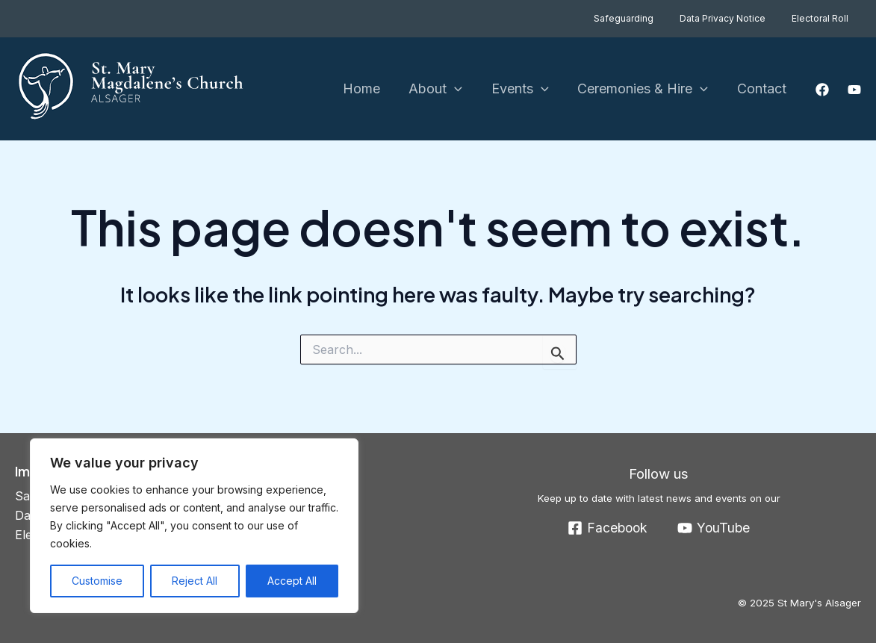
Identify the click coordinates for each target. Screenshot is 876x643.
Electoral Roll (823, 18)
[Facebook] (822, 89)
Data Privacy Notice (734, 18)
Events (524, 89)
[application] (462, 89)
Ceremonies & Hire (645, 89)
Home (370, 88)
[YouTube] (854, 89)
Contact (762, 88)
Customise (97, 580)
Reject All (194, 580)
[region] (194, 525)
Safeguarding (644, 18)
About (443, 89)
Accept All (292, 580)
